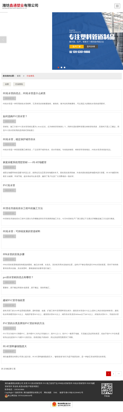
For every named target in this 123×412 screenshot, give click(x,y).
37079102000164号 (18, 396)
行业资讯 (30, 76)
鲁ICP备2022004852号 (74, 392)
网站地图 (47, 392)
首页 (19, 76)
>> (119, 374)
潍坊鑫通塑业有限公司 (33, 392)
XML (55, 392)
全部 (7, 84)
